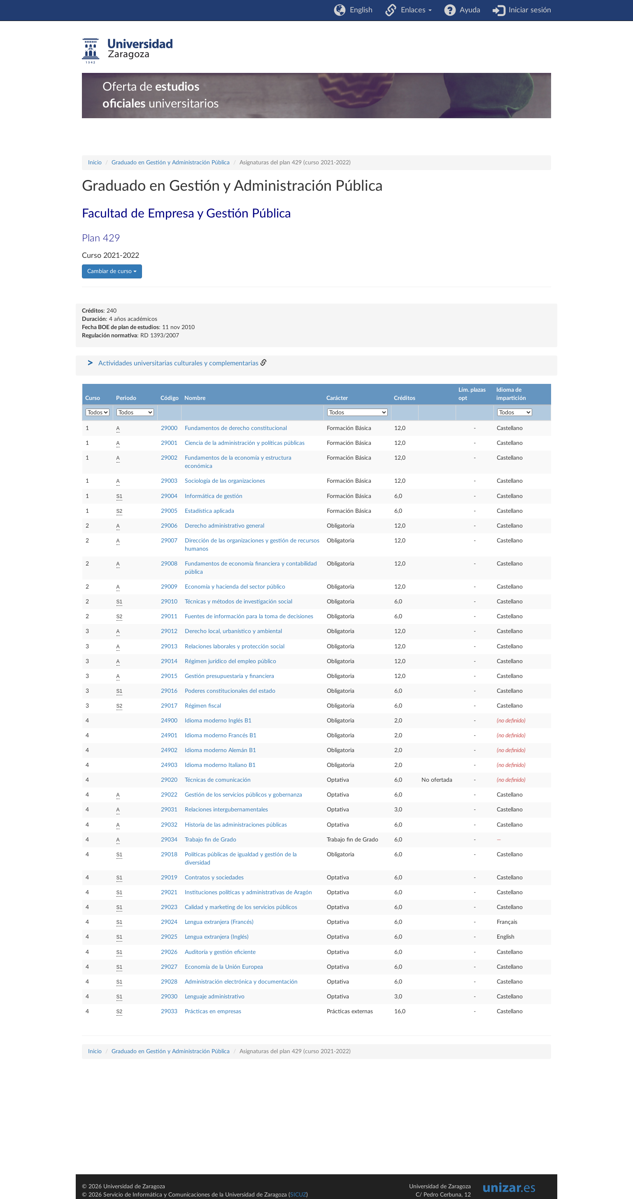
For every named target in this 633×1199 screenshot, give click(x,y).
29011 (169, 616)
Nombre (194, 398)
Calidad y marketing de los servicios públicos (241, 907)
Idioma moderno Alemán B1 (220, 750)
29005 (169, 511)
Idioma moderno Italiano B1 (220, 765)
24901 (169, 736)
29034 (169, 840)
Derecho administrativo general (224, 526)
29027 (169, 967)
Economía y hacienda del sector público (235, 587)
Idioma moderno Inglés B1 (218, 721)
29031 (169, 810)
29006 (169, 526)
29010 (169, 602)
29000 (169, 428)
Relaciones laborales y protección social (234, 647)
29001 (169, 443)
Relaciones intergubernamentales (226, 810)
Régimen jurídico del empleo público (230, 661)
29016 (169, 691)
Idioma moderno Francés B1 (220, 736)
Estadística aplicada (209, 511)
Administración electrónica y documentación (241, 982)
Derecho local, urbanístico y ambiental (233, 631)
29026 (169, 952)
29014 (169, 661)
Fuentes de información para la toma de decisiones (249, 616)
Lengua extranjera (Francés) (219, 922)
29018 (169, 855)
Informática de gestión (213, 496)
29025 (169, 937)
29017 (169, 706)
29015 (169, 676)
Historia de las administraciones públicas (236, 825)
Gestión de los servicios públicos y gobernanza (243, 795)
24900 (169, 721)
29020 (169, 780)
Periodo (126, 398)
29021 (169, 892)
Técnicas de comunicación (218, 780)
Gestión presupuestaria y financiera (229, 676)
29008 (169, 564)
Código (170, 398)
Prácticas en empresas (213, 1011)
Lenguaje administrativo (214, 997)
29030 (169, 997)
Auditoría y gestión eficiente (220, 952)
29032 (169, 825)
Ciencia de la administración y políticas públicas (245, 443)
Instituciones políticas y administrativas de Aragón (248, 892)
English (359, 10)
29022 (169, 795)
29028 (169, 982)
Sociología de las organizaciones (225, 481)
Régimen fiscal (203, 706)
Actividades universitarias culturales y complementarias (178, 363)
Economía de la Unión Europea (224, 967)
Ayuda (468, 10)
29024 (169, 922)
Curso (92, 398)
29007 (169, 541)
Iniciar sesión (528, 10)
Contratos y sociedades (214, 878)
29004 (169, 496)
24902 (169, 750)
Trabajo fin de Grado (210, 840)
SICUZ (298, 1195)
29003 (169, 481)
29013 (169, 647)
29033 (169, 1011)
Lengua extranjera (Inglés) (217, 937)
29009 (169, 587)
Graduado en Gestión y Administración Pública (171, 163)
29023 (169, 907)
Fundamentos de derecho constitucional (236, 428)
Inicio (95, 163)
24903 (169, 765)
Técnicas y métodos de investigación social (238, 602)
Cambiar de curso (112, 271)
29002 (169, 458)
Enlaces (414, 10)
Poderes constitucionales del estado (230, 691)
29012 (169, 631)
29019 (169, 878)
